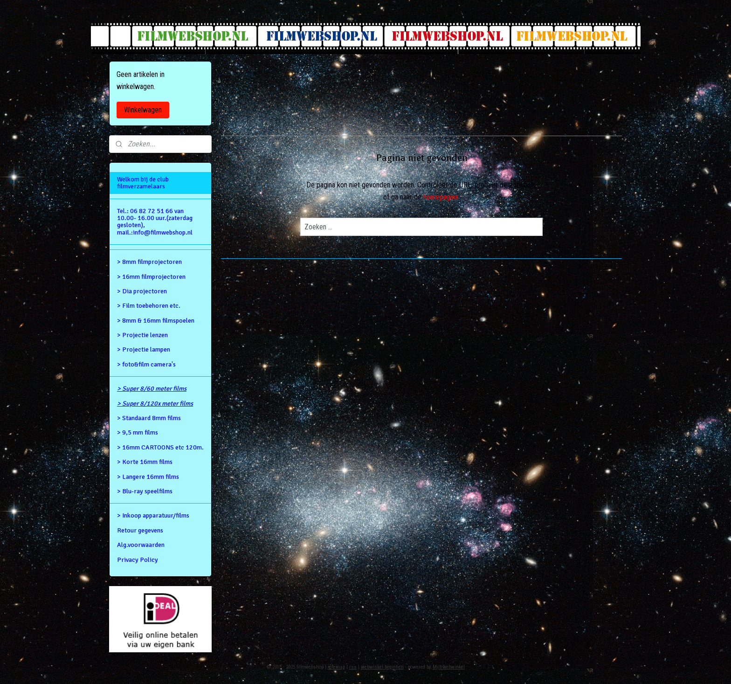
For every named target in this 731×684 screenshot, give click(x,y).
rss (353, 667)
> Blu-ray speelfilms (144, 491)
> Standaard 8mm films (149, 418)
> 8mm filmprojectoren (149, 262)
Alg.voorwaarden (141, 545)
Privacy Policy (137, 560)
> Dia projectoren (142, 291)
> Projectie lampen (143, 349)
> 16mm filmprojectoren (151, 277)
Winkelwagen (143, 109)
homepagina (440, 197)
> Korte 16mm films (144, 462)
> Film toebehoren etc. (148, 306)
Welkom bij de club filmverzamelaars (143, 182)
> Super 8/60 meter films (151, 389)
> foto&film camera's (146, 364)
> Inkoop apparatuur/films (153, 515)
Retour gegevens (140, 530)
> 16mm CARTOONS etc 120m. (160, 447)
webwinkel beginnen (382, 667)
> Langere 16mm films (148, 477)
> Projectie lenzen (142, 335)
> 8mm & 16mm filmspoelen (155, 321)
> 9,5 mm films (137, 432)
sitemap (336, 667)
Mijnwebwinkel (449, 667)
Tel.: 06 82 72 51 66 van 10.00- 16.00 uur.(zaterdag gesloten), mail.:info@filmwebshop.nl (155, 221)
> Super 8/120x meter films (155, 404)
